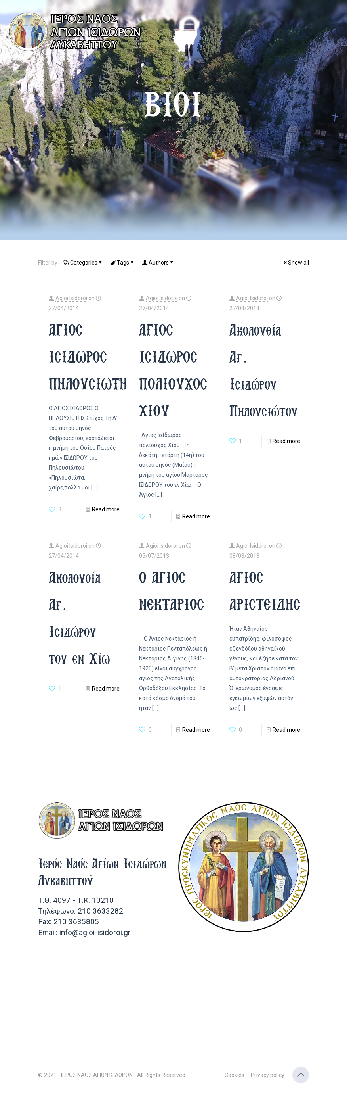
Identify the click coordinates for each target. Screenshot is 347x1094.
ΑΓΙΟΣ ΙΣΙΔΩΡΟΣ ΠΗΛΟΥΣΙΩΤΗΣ (91, 356)
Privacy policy (267, 1075)
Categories (83, 262)
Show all (295, 262)
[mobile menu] (334, 24)
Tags (122, 262)
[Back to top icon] (300, 1075)
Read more (106, 509)
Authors (158, 262)
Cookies (234, 1075)
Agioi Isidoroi (71, 298)
